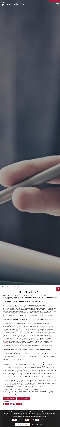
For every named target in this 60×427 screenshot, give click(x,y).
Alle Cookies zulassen (22, 424)
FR (52, 0)
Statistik (32, 419)
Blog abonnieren (9, 398)
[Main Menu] (57, 4)
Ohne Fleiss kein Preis (16, 287)
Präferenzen (44, 419)
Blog (8, 287)
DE (51, 0)
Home (4, 287)
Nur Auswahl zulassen (37, 424)
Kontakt (57, 0)
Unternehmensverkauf (50, 380)
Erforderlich (20, 419)
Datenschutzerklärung (31, 414)
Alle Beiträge (23, 398)
